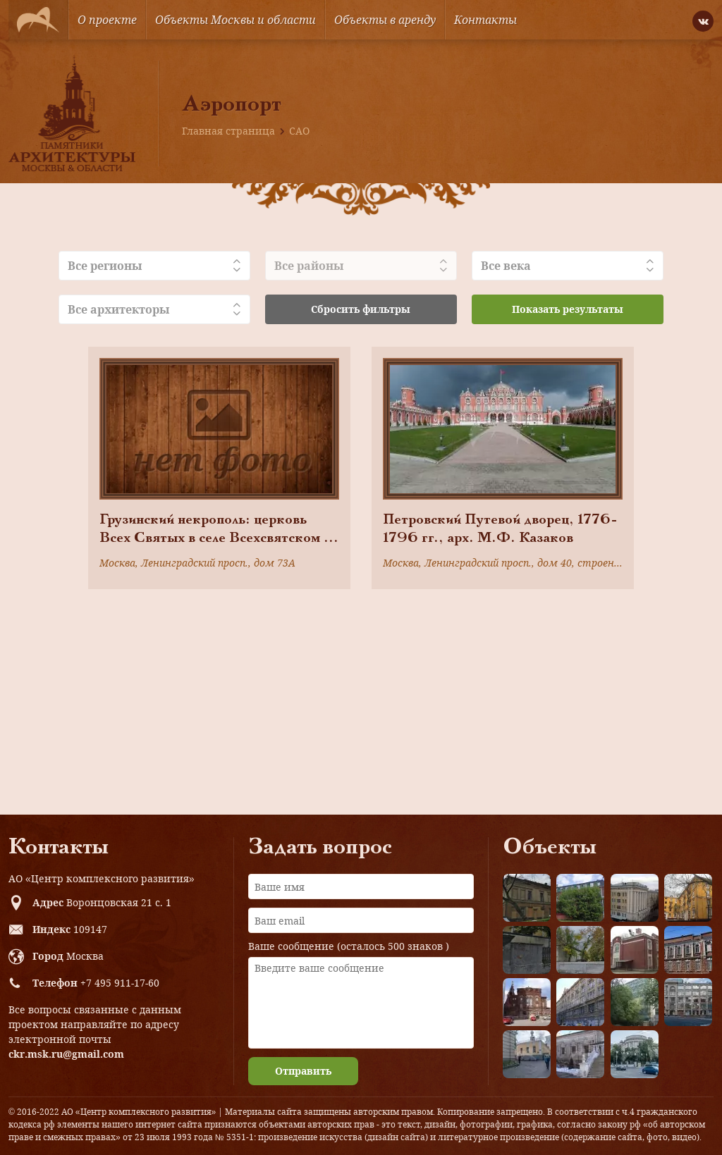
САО (299, 130)
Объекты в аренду (385, 19)
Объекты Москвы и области (235, 19)
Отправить (303, 1070)
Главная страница (228, 130)
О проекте (107, 19)
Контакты (485, 19)
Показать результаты (567, 309)
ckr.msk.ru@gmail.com (66, 1054)
